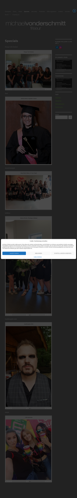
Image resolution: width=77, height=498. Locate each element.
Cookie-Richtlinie (38, 257)
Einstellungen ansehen (62, 253)
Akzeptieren (14, 253)
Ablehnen (38, 253)
